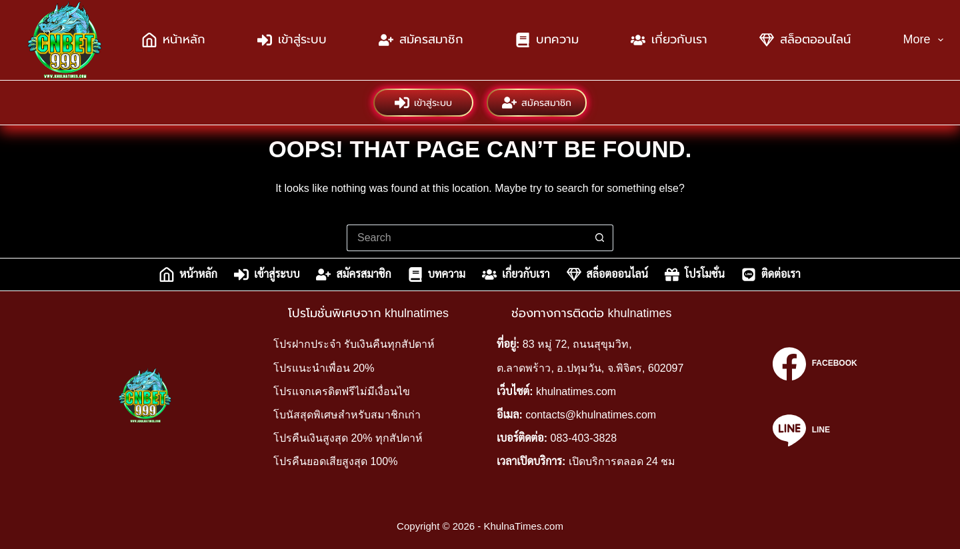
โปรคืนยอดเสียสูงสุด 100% (335, 461)
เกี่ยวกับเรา (669, 40)
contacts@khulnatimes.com (590, 414)
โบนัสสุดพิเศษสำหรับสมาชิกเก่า (347, 414)
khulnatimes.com (576, 391)
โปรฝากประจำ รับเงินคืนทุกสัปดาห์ (354, 344)
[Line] (815, 430)
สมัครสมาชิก (421, 40)
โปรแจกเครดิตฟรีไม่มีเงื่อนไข (341, 391)
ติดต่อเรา (771, 274)
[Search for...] (467, 238)
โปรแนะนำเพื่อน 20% (323, 368)
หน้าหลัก (173, 40)
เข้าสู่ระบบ (292, 40)
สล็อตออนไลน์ (805, 40)
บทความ (547, 40)
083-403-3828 (584, 438)
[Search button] (600, 238)
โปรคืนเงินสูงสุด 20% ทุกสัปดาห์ (348, 438)
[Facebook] (815, 363)
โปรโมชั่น (695, 274)
